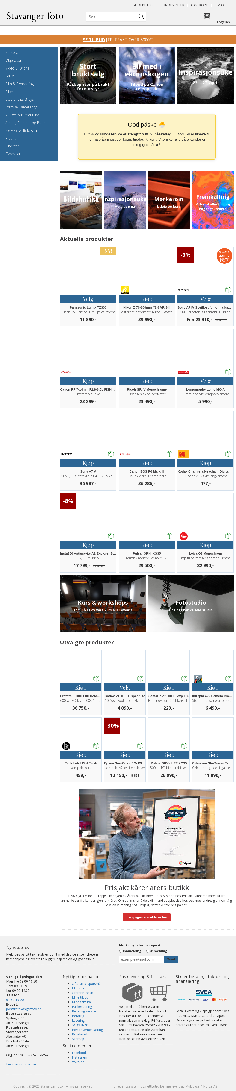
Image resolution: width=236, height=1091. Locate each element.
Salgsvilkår (79, 1025)
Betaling (78, 1016)
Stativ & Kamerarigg (21, 107)
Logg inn (223, 22)
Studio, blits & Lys (19, 99)
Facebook (79, 1052)
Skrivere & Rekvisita (21, 130)
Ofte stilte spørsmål (86, 983)
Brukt (9, 76)
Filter (9, 91)
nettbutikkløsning (158, 1086)
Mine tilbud (80, 997)
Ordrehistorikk (82, 993)
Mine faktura (81, 1002)
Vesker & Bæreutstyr (22, 114)
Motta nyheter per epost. (140, 945)
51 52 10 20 (15, 999)
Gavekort (199, 5)
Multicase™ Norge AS (201, 1086)
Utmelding (158, 951)
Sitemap (78, 1039)
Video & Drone (17, 68)
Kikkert (10, 138)
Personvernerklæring (87, 1029)
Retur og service (84, 1011)
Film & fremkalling (19, 83)
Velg (88, 298)
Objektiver (13, 60)
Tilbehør (12, 146)
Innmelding (132, 951)
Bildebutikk (143, 5)
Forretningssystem (126, 1086)
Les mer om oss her (21, 1064)
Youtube (78, 1062)
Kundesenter (172, 5)
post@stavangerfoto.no (24, 1009)
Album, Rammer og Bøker (26, 122)
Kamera (11, 52)
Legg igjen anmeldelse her (147, 917)
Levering (78, 1020)
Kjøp (146, 298)
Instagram (79, 1057)
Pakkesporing (82, 1006)
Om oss (221, 5)
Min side (78, 988)
